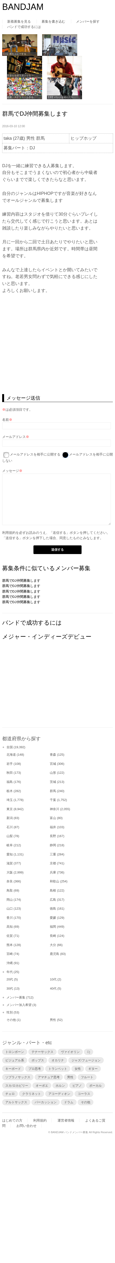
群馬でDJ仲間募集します (21, 580)
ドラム (68, 1102)
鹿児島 (54, 954)
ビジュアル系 (14, 1060)
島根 (53, 890)
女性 (78, 1068)
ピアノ (77, 1085)
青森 (53, 754)
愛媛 (53, 917)
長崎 (53, 936)
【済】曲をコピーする (14, 54)
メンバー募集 (15, 997)
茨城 (53, 782)
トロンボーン (14, 1052)
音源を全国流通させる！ (20, 75)
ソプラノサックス (17, 1077)
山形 (53, 772)
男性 (53, 1020)
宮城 (53, 764)
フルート (87, 1077)
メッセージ (10, 471)
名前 (5, 420)
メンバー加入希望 (19, 1005)
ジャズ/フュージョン (86, 1060)
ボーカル (95, 1085)
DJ (88, 1052)
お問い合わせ (26, 1126)
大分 (53, 945)
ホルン (60, 1085)
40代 (53, 988)
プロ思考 (34, 1068)
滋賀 (9, 863)
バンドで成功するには (24, 27)
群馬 (53, 791)
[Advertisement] (38, 688)
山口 (9, 908)
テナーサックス (42, 1052)
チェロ (10, 1093)
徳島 (53, 908)
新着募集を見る (19, 21)
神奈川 (54, 809)
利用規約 (9, 533)
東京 (9, 809)
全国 (9, 747)
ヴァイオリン (70, 1052)
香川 (9, 917)
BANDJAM (23, 7)
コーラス (84, 1093)
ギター (93, 1068)
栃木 (9, 791)
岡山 (9, 899)
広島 (53, 899)
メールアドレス (14, 437)
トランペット (57, 1068)
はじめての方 (12, 1120)
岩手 (9, 764)
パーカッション (46, 1102)
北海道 (11, 754)
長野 (53, 836)
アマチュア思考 (49, 1077)
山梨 (9, 836)
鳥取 (9, 890)
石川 (9, 827)
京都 (53, 863)
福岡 (53, 926)
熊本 (9, 945)
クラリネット (31, 1093)
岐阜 (9, 845)
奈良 (9, 881)
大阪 (9, 872)
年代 (9, 972)
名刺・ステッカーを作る (20, 97)
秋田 (9, 772)
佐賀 (9, 936)
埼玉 (9, 800)
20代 (9, 979)
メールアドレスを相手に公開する (35, 454)
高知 (9, 926)
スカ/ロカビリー (16, 1085)
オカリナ (57, 1060)
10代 (53, 979)
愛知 (9, 854)
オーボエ (42, 1085)
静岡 (53, 845)
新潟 (9, 818)
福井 (53, 827)
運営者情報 (66, 1120)
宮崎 (9, 954)
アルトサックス (16, 1102)
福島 (9, 782)
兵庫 (53, 872)
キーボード (13, 1068)
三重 (53, 854)
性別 (9, 1012)
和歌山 (54, 881)
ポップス (38, 1060)
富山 (53, 818)
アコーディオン (59, 1093)
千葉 (53, 800)
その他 (11, 1020)
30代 (9, 988)
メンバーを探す (88, 21)
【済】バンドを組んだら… (61, 97)
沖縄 (9, 963)
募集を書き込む (53, 21)
